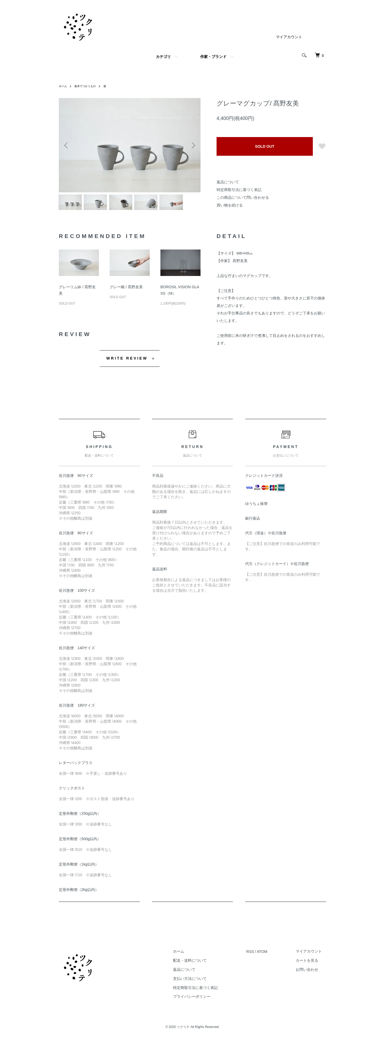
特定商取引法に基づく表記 (239, 190)
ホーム (63, 86)
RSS (259, 954)
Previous (67, 145)
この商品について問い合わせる (243, 197)
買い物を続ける (230, 205)
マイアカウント (289, 37)
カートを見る (311, 963)
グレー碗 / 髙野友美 (126, 289)
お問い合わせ (311, 971)
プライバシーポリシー (204, 999)
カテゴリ (163, 56)
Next (192, 145)
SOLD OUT (264, 146)
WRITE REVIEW (127, 360)
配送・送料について (203, 963)
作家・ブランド (213, 56)
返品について (228, 182)
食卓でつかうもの (89, 86)
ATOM (270, 954)
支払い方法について (203, 981)
